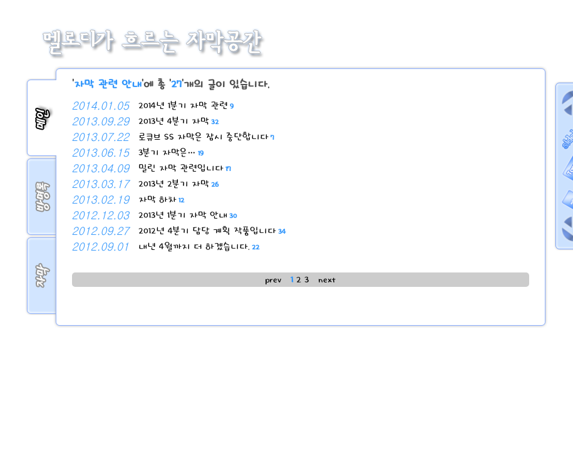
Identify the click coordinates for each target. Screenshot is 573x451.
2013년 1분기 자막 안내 (187, 215)
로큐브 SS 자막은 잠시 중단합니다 (206, 137)
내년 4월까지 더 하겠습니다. (198, 246)
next (327, 279)
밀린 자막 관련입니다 (184, 168)
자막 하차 (161, 199)
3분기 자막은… (171, 152)
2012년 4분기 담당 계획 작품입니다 (212, 231)
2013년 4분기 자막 (178, 121)
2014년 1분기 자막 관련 (186, 105)
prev (273, 279)
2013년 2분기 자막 (178, 184)
